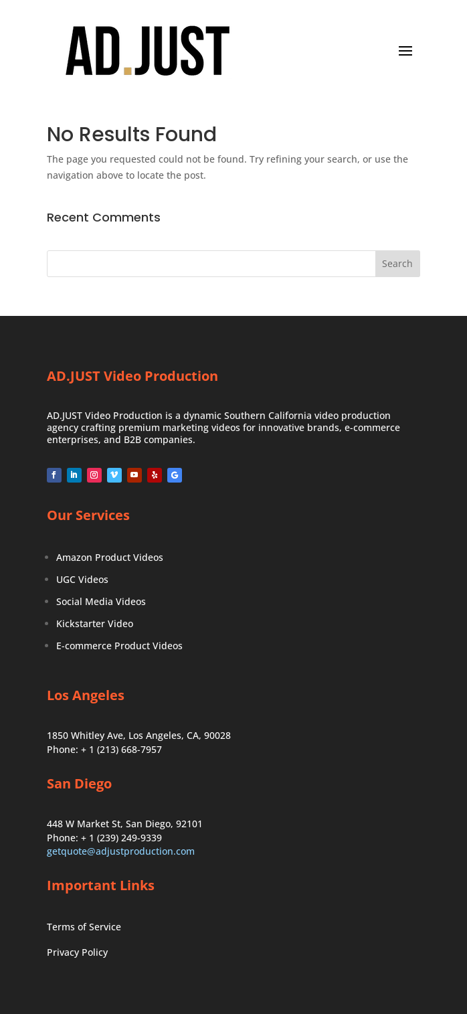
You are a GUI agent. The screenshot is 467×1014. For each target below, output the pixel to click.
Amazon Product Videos (109, 557)
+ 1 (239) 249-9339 (121, 837)
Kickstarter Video (94, 623)
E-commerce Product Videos (119, 645)
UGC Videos (82, 579)
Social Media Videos (101, 601)
